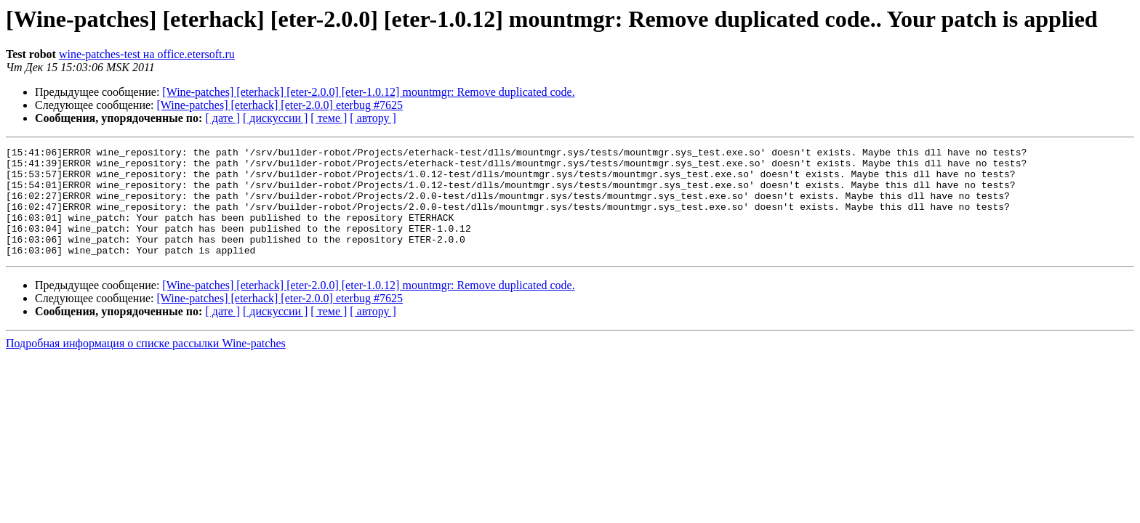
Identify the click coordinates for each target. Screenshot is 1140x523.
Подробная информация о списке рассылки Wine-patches (146, 365)
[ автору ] (373, 118)
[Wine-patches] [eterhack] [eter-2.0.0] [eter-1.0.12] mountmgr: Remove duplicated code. (368, 92)
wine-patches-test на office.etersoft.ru (147, 54)
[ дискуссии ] (275, 118)
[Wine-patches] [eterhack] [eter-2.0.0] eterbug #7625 (280, 105)
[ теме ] (328, 118)
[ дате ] (222, 118)
